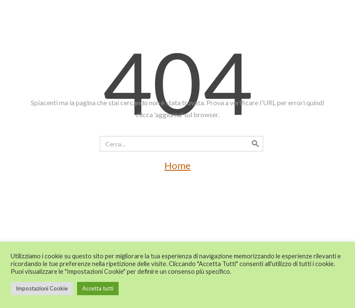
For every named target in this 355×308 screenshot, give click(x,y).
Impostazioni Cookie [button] (42, 288)
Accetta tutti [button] (97, 288)
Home (177, 165)
